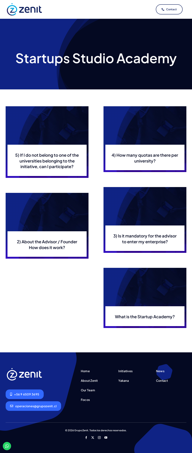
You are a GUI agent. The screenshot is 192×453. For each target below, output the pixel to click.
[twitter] (92, 436)
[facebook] (86, 436)
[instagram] (99, 436)
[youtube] (105, 436)
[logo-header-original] (24, 3)
